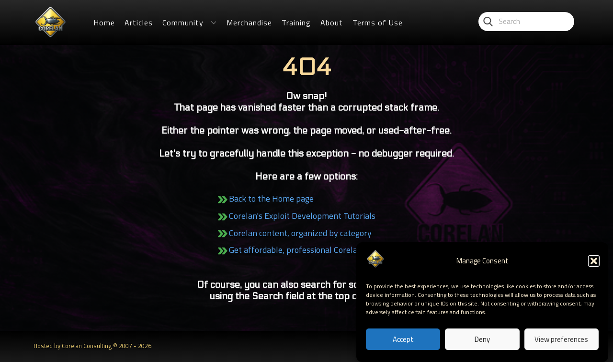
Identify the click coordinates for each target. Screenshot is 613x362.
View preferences (561, 339)
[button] (594, 261)
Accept (403, 339)
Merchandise (249, 22)
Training (296, 22)
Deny (482, 339)
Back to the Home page (271, 198)
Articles (139, 22)
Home (104, 22)
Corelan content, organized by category (300, 232)
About (331, 22)
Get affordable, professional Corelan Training (311, 249)
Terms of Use (377, 22)
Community (183, 22)
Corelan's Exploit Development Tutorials (302, 215)
